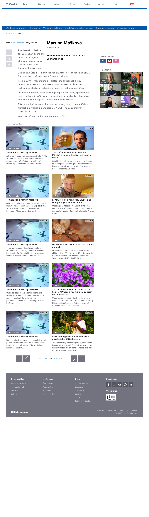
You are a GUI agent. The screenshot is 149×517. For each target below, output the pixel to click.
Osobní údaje (111, 431)
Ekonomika (35, 28)
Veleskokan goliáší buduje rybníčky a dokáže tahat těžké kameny (70, 358)
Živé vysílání (48, 404)
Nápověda (78, 408)
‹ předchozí (26, 379)
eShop (14, 415)
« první (19, 379)
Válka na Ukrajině (18, 404)
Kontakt (77, 418)
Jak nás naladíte (81, 404)
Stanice (87, 4)
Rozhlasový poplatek (83, 422)
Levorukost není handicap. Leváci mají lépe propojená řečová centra (71, 222)
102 (40, 380)
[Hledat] (139, 4)
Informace (10, 34)
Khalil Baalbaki (17, 78)
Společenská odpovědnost (79, 28)
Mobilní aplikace (50, 415)
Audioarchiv (48, 408)
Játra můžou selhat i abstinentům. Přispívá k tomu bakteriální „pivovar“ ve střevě (72, 176)
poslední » (81, 379)
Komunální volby (18, 408)
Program (55, 4)
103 (45, 380)
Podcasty (47, 411)
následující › (74, 379)
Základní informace (16, 28)
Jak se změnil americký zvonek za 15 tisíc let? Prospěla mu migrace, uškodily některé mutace (72, 313)
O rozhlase (101, 4)
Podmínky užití (124, 431)
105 (55, 380)
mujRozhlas (71, 4)
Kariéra (77, 415)
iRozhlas (41, 4)
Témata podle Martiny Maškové (22, 173)
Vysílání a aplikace (52, 28)
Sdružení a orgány (104, 28)
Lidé (20, 34)
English (135, 431)
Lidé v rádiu (79, 411)
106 (60, 380)
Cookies (100, 431)
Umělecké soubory (126, 28)
